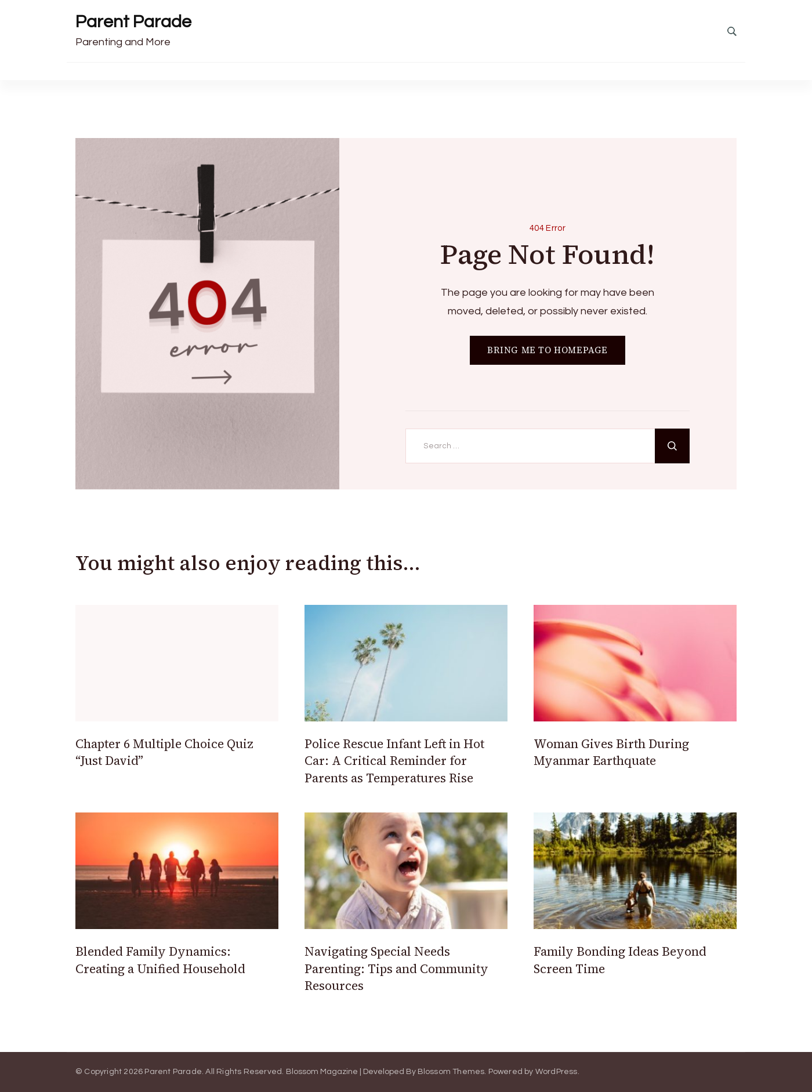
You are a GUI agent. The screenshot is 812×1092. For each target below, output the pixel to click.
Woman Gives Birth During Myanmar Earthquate (611, 752)
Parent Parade (133, 22)
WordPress (556, 1072)
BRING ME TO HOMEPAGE (547, 350)
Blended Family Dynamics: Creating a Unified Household (160, 960)
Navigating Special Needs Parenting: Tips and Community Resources (396, 968)
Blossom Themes (451, 1072)
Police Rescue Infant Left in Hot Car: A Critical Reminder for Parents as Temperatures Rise (394, 760)
